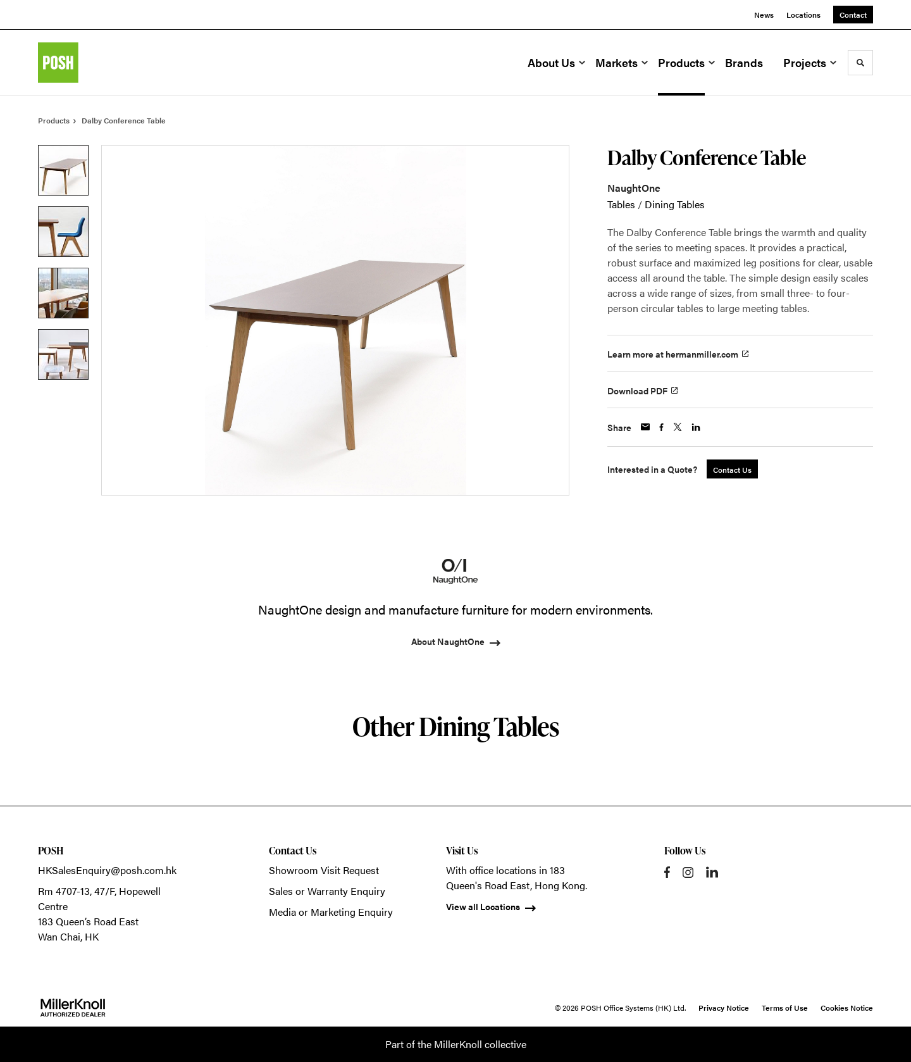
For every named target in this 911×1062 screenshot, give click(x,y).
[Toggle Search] (860, 62)
